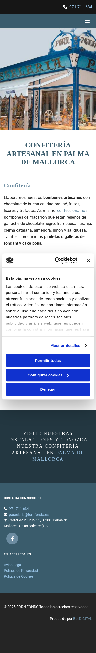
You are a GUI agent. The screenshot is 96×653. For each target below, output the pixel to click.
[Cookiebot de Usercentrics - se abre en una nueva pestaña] (57, 260)
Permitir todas (48, 360)
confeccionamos (72, 210)
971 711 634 (80, 7)
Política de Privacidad (21, 577)
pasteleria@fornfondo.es (29, 521)
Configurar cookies (48, 375)
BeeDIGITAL (82, 625)
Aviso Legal (13, 571)
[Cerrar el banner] (88, 260)
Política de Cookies (19, 582)
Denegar (48, 389)
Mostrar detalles (65, 345)
